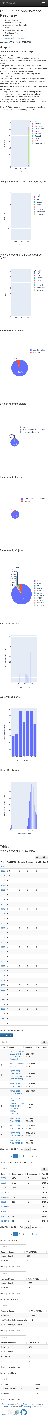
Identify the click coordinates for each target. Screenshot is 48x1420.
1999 (3, 995)
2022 (3, 885)
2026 (3, 866)
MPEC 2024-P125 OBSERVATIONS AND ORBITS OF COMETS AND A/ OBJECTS (17, 1106)
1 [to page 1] (15, 1156)
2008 (3, 952)
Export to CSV (6, 1035)
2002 (3, 980)
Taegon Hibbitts (29, 1404)
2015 (3, 918)
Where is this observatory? (15, 38)
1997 (3, 1004)
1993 (3, 1023)
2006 (3, 961)
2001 (3, 985)
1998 (3, 999)
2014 (3, 923)
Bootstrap (26, 1407)
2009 (3, 947)
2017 (3, 909)
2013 (3, 928)
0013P (3, 1188)
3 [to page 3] (23, 1156)
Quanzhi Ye (14, 1404)
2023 (3, 880)
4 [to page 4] (27, 1156)
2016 (3, 914)
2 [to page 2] (19, 1156)
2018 (3, 904)
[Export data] (44, 857)
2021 (3, 890)
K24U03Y (5, 1207)
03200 (3, 1183)
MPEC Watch (9, 3)
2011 (3, 938)
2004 (3, 971)
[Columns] (38, 857)
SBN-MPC (6, 1407)
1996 (3, 1009)
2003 (3, 976)
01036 (3, 1178)
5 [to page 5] (32, 1156)
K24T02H (5, 1216)
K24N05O (5, 1221)
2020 (3, 895)
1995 (3, 1014)
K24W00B (5, 1211)
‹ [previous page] (11, 1156)
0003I (3, 1202)
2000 (3, 990)
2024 (3, 876)
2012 (3, 933)
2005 (3, 966)
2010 (3, 942)
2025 (3, 871)
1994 (3, 1018)
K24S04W (5, 1197)
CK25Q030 (5, 1192)
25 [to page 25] (42, 1156)
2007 (3, 957)
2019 (3, 899)
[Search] (13, 1042)
